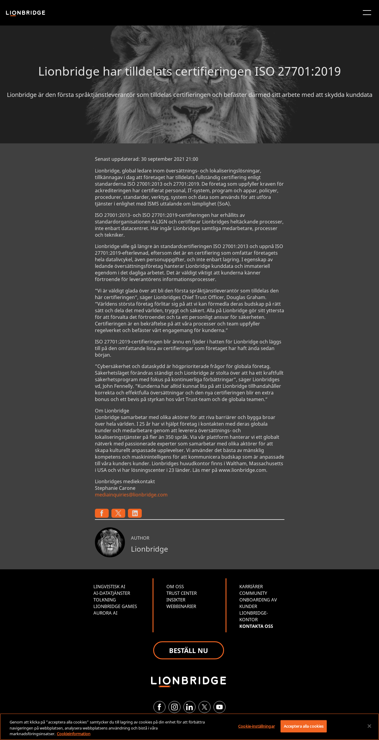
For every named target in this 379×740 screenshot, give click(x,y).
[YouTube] (220, 707)
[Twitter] (205, 707)
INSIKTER (175, 600)
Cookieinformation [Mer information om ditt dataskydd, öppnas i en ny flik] (73, 733)
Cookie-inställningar (256, 726)
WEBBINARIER (181, 606)
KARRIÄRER (251, 586)
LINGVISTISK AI (109, 586)
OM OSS (175, 586)
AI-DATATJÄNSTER (111, 593)
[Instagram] (174, 707)
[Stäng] (369, 726)
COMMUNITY (253, 593)
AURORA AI (105, 613)
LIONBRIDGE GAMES (115, 606)
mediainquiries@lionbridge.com (131, 494)
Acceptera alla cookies (304, 726)
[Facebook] (159, 707)
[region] (189, 726)
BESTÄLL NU (188, 650)
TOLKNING (104, 600)
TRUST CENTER (181, 593)
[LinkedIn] (189, 707)
